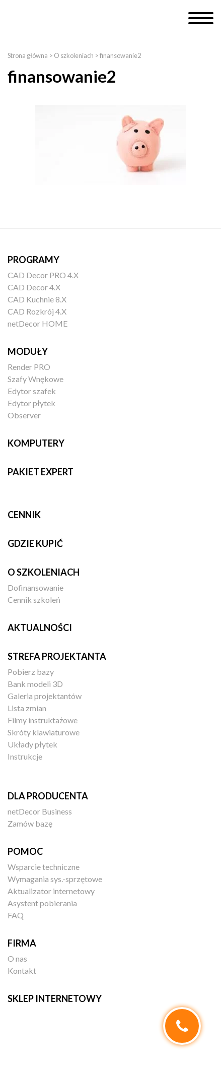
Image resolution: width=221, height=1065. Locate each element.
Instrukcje (25, 756)
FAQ (16, 915)
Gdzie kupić (35, 543)
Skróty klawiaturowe (44, 732)
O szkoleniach (74, 55)
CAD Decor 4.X (34, 287)
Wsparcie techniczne (44, 866)
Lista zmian (27, 708)
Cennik (24, 514)
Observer (24, 415)
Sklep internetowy (55, 998)
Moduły (28, 351)
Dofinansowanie (35, 587)
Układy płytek (32, 744)
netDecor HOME (37, 323)
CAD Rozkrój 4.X (37, 311)
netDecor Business (40, 811)
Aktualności (40, 627)
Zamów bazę (30, 823)
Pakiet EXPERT (40, 471)
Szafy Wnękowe (35, 379)
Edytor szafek (32, 391)
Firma (22, 943)
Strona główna (28, 55)
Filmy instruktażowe (43, 720)
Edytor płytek (31, 403)
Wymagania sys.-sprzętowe (55, 879)
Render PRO (29, 366)
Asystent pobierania (42, 903)
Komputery (36, 443)
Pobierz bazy (31, 671)
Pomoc (25, 851)
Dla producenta (48, 795)
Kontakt (22, 970)
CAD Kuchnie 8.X (37, 299)
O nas (17, 958)
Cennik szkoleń (34, 599)
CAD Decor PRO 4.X (43, 275)
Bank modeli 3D (35, 683)
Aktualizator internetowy (51, 891)
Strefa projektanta (57, 656)
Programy (33, 259)
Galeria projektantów (45, 696)
